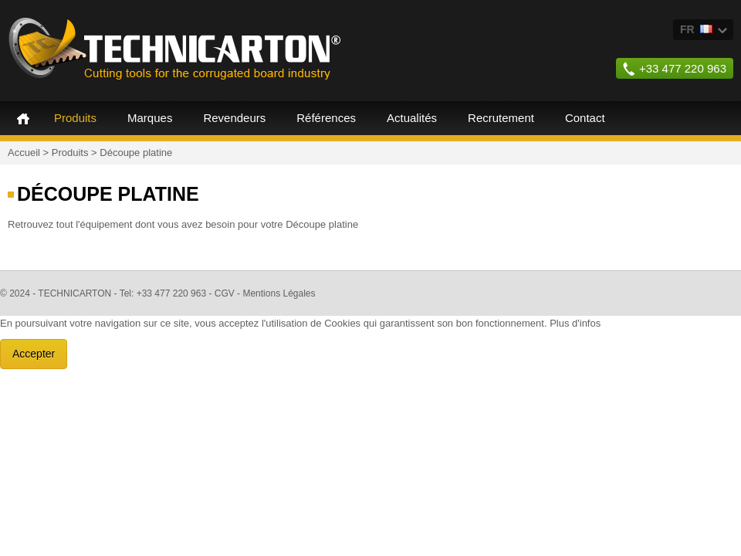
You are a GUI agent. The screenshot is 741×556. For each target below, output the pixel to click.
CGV (225, 293)
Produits (75, 117)
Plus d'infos (575, 323)
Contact (585, 117)
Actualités (412, 117)
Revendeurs (234, 117)
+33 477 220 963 (682, 68)
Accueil (23, 118)
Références (326, 117)
